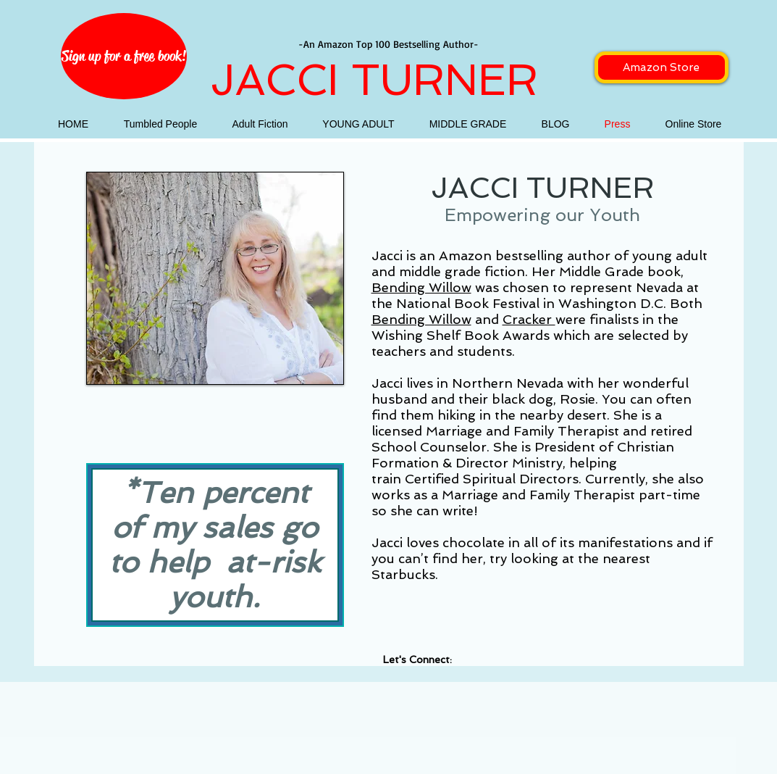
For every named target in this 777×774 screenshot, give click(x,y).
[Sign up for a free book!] (124, 56)
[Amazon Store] (661, 67)
